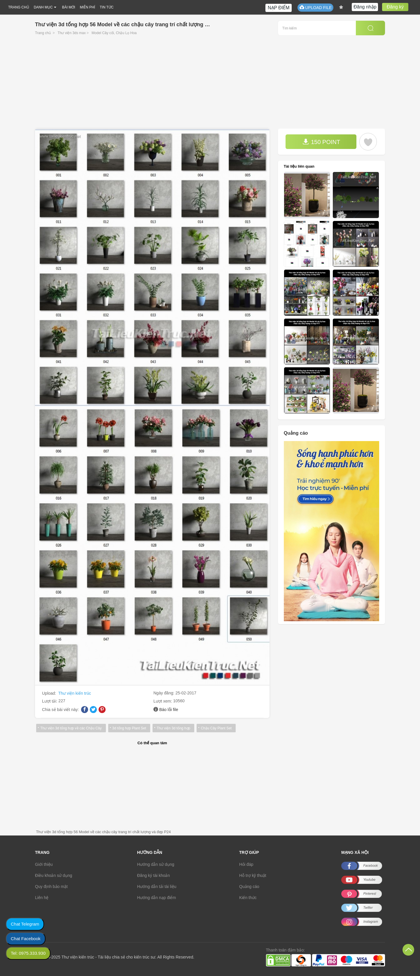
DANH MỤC (43, 7)
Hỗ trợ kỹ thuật (252, 875)
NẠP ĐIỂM (279, 7)
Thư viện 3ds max (71, 33)
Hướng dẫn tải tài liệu (156, 886)
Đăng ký (395, 6)
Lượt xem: (163, 701)
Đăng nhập (365, 6)
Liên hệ (41, 897)
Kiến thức (248, 897)
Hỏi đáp (246, 864)
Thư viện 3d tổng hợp (173, 728)
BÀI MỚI (68, 7)
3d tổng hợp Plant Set (129, 728)
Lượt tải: (50, 701)
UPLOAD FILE (315, 7)
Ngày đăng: (164, 693)
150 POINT (321, 141)
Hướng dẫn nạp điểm (156, 897)
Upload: (49, 693)
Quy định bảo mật (51, 886)
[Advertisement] (210, 85)
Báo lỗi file (168, 709)
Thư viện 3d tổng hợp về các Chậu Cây (71, 728)
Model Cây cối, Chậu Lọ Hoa (114, 33)
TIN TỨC (106, 7)
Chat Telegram (25, 923)
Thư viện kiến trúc (74, 693)
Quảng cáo (249, 886)
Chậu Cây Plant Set (216, 728)
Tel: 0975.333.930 (28, 953)
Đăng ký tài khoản (153, 875)
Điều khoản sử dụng (53, 875)
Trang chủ (43, 33)
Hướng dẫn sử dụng (155, 864)
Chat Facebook (26, 938)
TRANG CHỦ (18, 7)
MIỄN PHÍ (87, 7)
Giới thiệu (44, 864)
